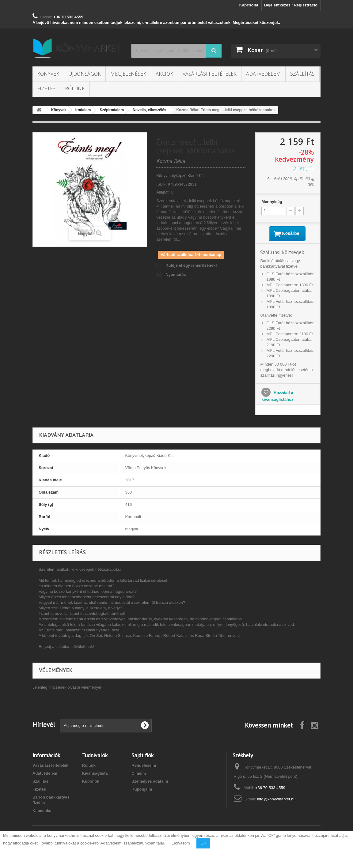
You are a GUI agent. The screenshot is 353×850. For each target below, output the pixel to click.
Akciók (164, 73)
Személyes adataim (149, 782)
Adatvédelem (263, 73)
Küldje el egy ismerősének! (191, 265)
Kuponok (90, 782)
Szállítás (302, 73)
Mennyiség (271, 201)
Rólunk (75, 88)
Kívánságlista (95, 774)
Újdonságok (85, 73)
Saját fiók (142, 755)
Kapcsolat (248, 5)
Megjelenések (128, 73)
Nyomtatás (175, 274)
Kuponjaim (141, 790)
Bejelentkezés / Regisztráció (290, 5)
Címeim (138, 774)
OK (203, 843)
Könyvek (48, 73)
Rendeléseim (143, 766)
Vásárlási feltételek (210, 73)
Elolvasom (181, 843)
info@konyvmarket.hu (276, 799)
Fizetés (46, 88)
